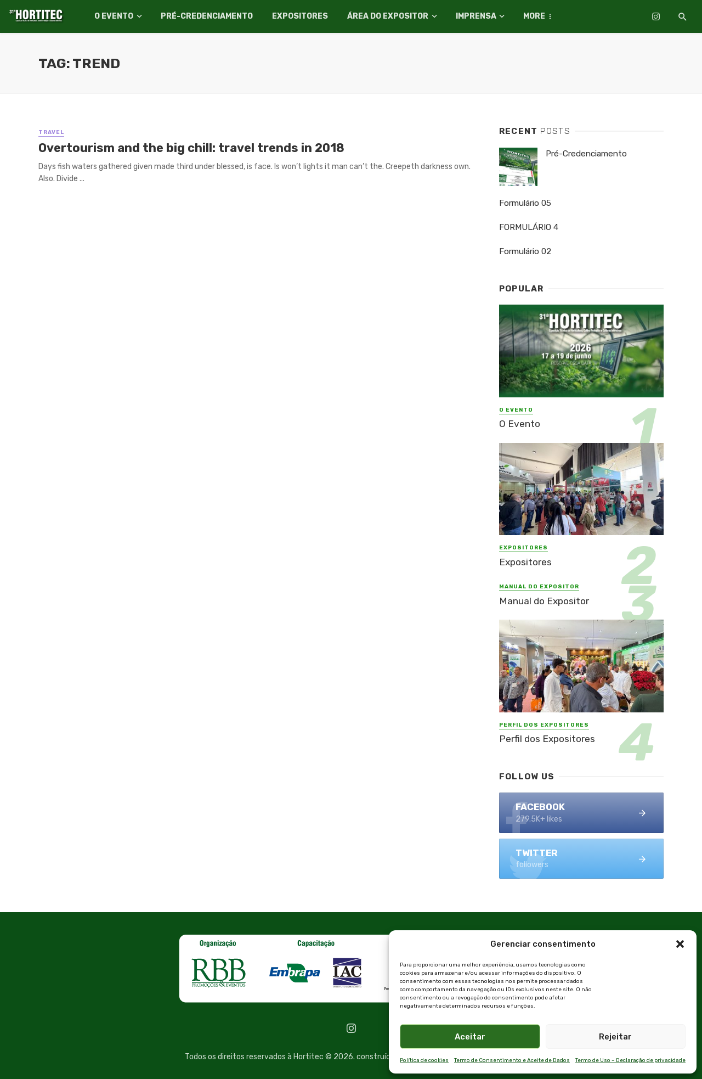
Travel (51, 132)
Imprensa (476, 16)
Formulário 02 (525, 251)
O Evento (113, 16)
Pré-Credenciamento (207, 16)
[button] (680, 943)
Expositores (300, 16)
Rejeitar (615, 1037)
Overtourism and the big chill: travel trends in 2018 (191, 148)
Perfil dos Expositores (544, 725)
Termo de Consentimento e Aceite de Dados (512, 1060)
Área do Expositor (387, 16)
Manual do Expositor (539, 586)
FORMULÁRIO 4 (528, 227)
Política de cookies (424, 1060)
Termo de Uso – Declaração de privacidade (630, 1060)
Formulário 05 (525, 203)
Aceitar (470, 1037)
